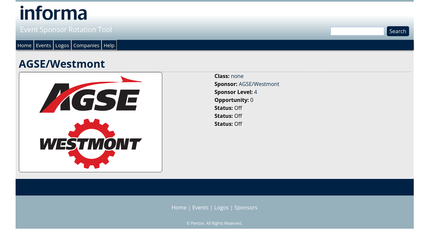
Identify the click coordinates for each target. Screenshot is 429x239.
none (237, 76)
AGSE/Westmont (259, 84)
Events (43, 45)
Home (25, 45)
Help (109, 45)
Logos (62, 45)
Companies (86, 45)
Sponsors (246, 207)
